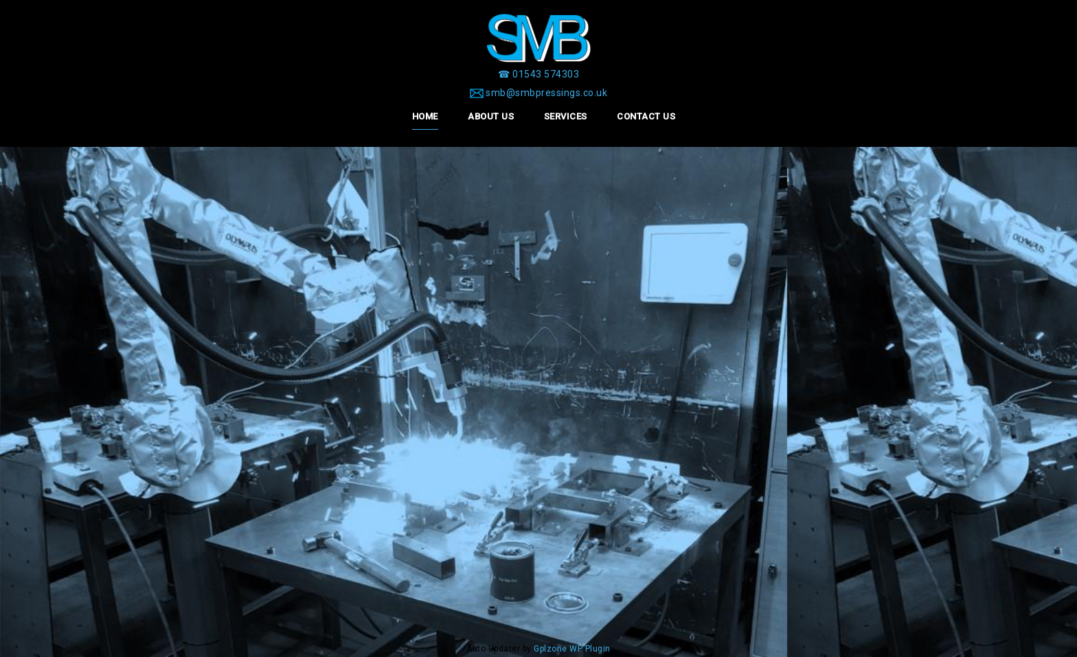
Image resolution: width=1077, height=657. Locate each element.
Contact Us (646, 116)
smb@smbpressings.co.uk (546, 92)
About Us (491, 116)
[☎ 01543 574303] (538, 74)
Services (565, 116)
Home (425, 116)
